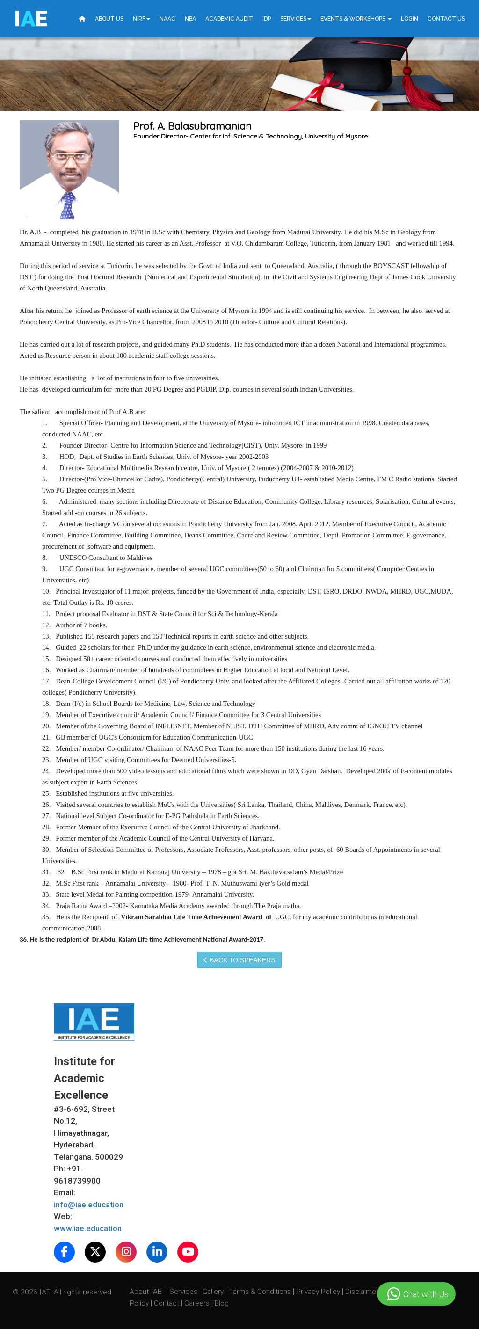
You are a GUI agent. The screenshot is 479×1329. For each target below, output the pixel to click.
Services (295, 18)
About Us (109, 18)
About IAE (146, 1291)
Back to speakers (239, 960)
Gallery (214, 1291)
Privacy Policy (318, 1291)
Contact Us (446, 18)
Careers (197, 1303)
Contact (167, 1303)
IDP (266, 18)
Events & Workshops (356, 18)
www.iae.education (88, 1228)
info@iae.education (88, 1204)
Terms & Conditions (261, 1291)
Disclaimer (361, 1291)
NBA (190, 18)
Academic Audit (229, 18)
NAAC (167, 18)
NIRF (141, 18)
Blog (222, 1303)
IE (30, 18)
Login (409, 18)
